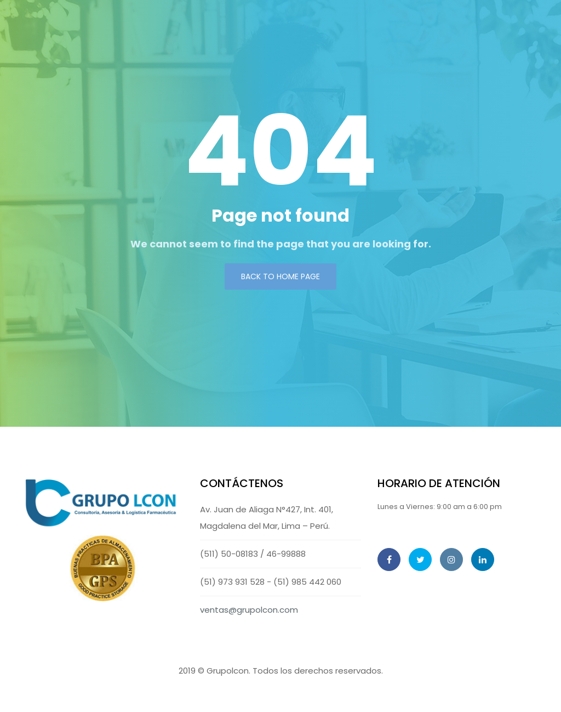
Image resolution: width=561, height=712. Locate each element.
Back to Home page (280, 276)
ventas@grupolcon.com (249, 609)
